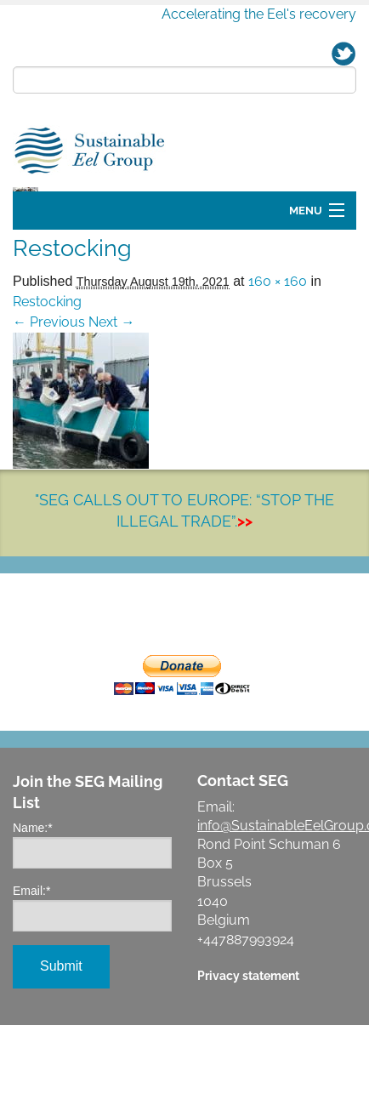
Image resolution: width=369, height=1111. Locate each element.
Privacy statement (248, 1073)
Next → (111, 420)
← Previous (49, 420)
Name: (33, 925)
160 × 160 (277, 379)
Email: (31, 988)
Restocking (47, 399)
